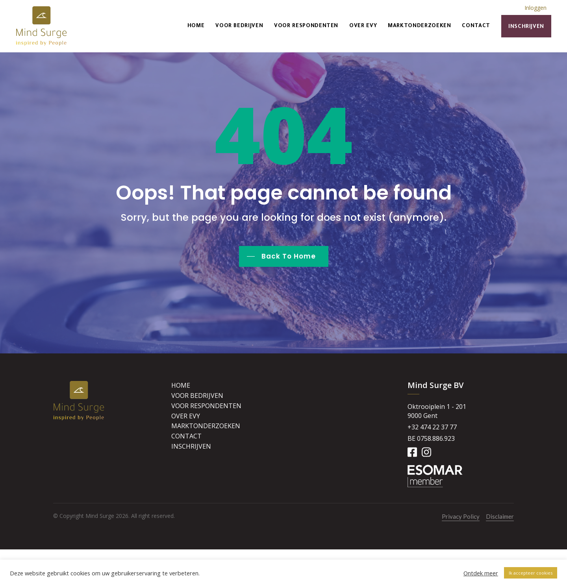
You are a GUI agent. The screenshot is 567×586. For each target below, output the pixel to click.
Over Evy (363, 26)
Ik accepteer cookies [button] (530, 573)
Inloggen (535, 7)
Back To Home (288, 256)
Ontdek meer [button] (480, 573)
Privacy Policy (461, 516)
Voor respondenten (306, 26)
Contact (476, 26)
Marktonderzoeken (419, 26)
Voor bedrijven (239, 26)
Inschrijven (526, 27)
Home (196, 26)
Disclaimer (500, 516)
